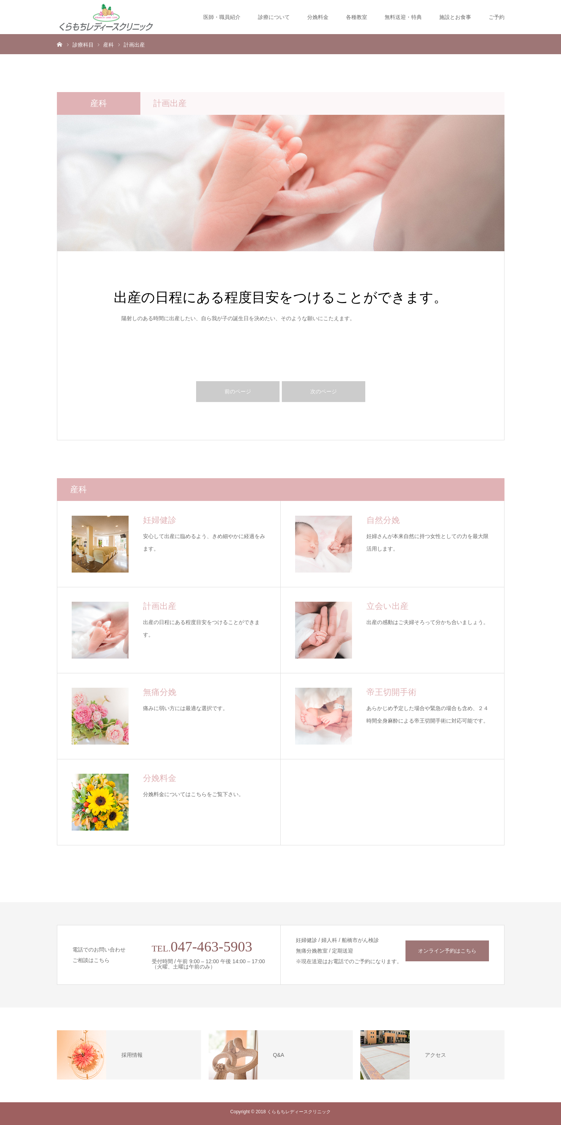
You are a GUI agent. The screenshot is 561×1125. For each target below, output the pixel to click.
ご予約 (496, 17)
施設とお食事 (455, 17)
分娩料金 (317, 17)
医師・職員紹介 (221, 17)
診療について (274, 17)
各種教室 (356, 17)
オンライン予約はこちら (447, 951)
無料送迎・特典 (403, 17)
